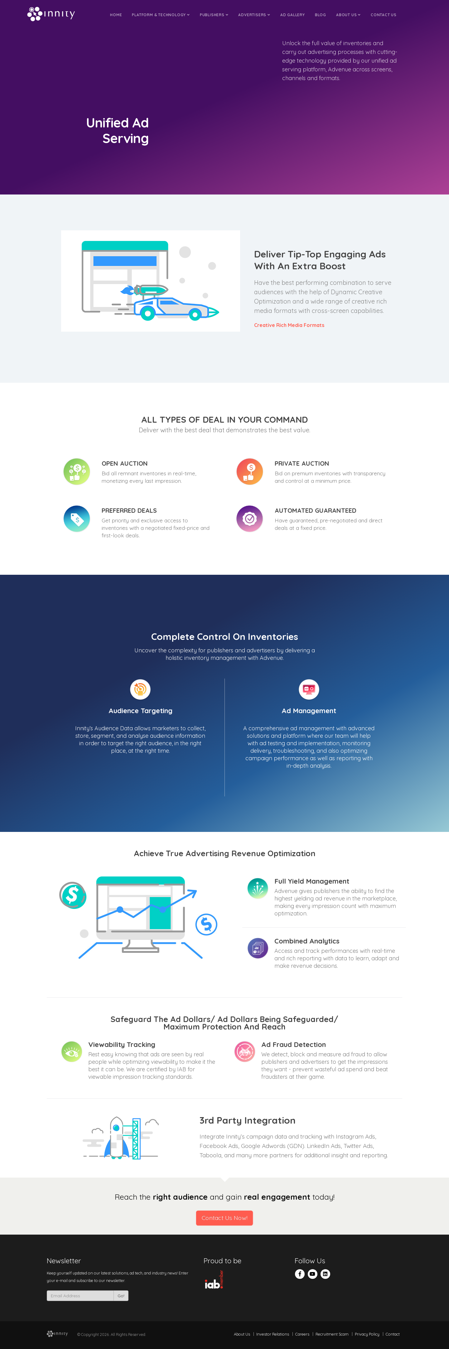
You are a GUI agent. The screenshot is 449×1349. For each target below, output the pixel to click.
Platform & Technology (161, 14)
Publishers (214, 14)
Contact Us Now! (224, 1218)
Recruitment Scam (332, 1334)
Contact (393, 1334)
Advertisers (254, 14)
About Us (348, 14)
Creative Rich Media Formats (289, 325)
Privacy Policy (367, 1334)
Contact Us (384, 14)
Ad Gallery (292, 14)
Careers (302, 1334)
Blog (320, 14)
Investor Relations (272, 1334)
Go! (121, 1296)
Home (116, 14)
